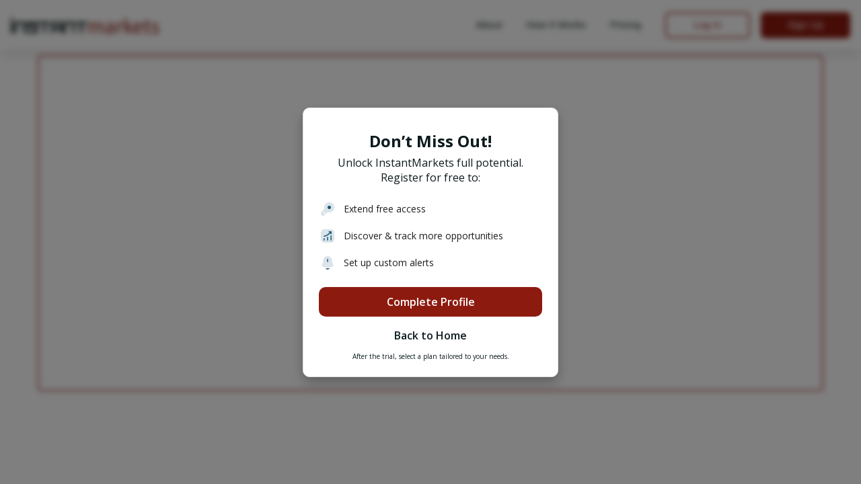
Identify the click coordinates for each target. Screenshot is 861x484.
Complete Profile (431, 301)
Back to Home (430, 335)
